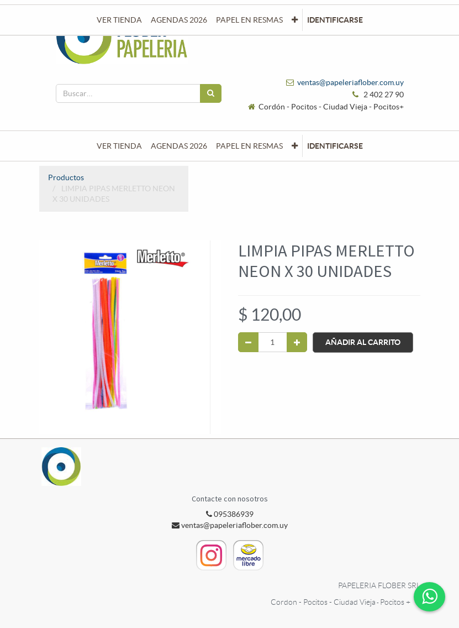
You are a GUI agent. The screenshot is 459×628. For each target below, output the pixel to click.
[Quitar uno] (248, 342)
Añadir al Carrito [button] (362, 342)
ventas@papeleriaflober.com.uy (350, 82)
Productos (66, 177)
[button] (294, 146)
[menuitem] (119, 146)
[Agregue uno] (297, 342)
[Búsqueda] (210, 93)
